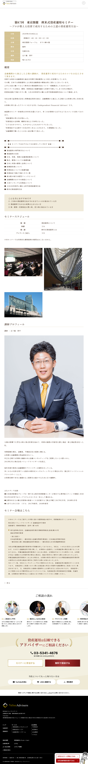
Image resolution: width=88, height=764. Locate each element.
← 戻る (7, 578)
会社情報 (34, 720)
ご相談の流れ (7, 745)
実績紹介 (5, 726)
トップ (4, 720)
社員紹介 (5, 723)
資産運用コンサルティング (20, 722)
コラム (16, 738)
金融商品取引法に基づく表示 (34, 752)
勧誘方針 (12, 752)
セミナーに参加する (25, 658)
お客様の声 (6, 738)
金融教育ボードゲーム (19, 727)
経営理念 (35, 724)
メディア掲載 (18, 742)
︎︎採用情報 (5, 752)
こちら (50, 688)
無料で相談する (62, 658)
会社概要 (35, 727)
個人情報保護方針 (21, 752)
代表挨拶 (35, 722)
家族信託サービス (18, 724)
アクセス (34, 729)
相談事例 (5, 735)
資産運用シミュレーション (21, 735)
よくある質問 (6, 742)
